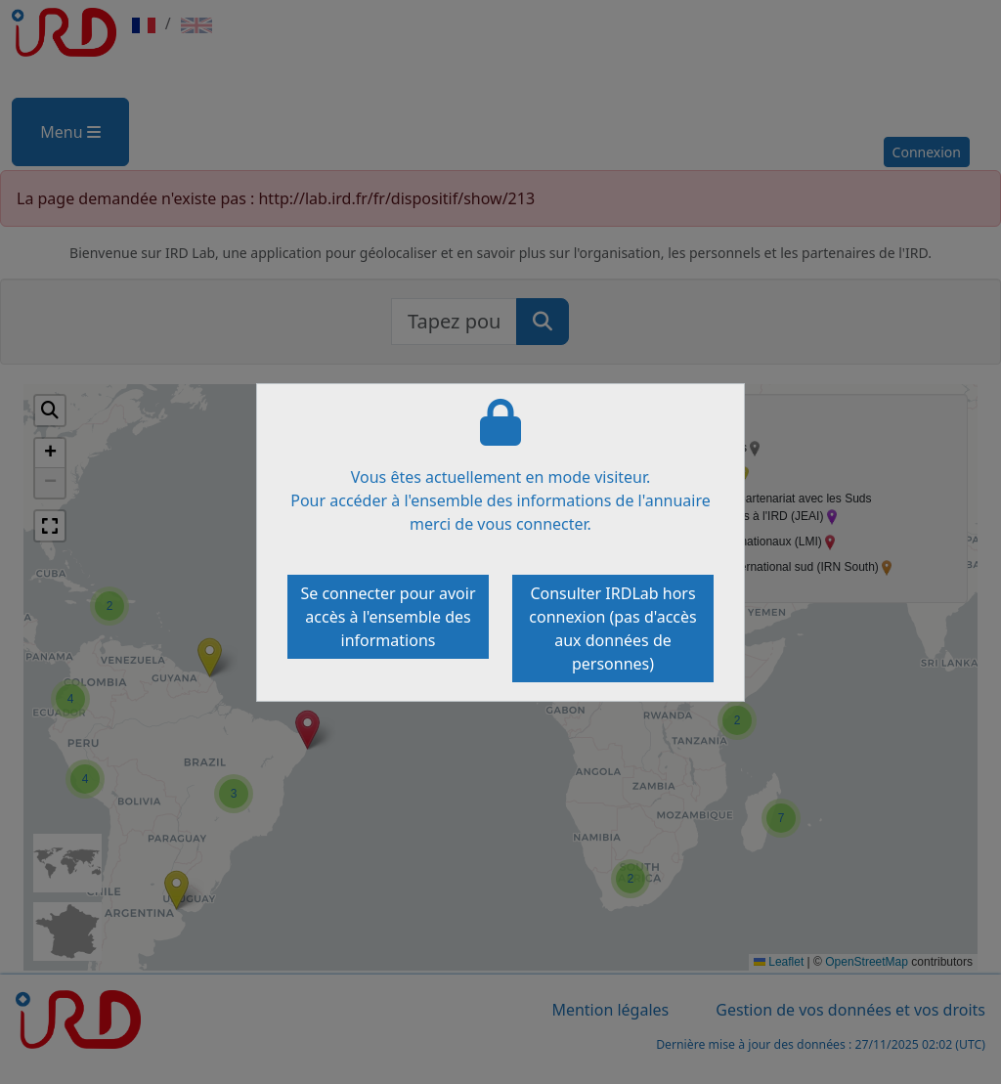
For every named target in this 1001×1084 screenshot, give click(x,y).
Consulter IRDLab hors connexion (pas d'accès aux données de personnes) (612, 628)
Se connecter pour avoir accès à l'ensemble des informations (387, 617)
